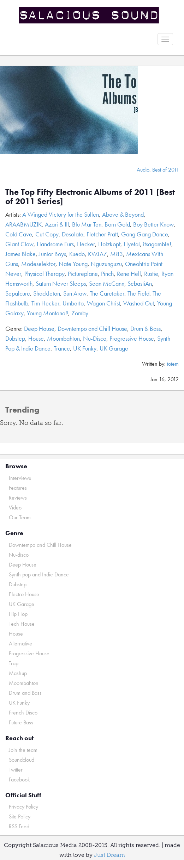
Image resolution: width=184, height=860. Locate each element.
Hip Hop (18, 614)
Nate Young (73, 264)
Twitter (16, 769)
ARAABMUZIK (23, 224)
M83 (116, 254)
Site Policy (19, 816)
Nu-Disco (94, 338)
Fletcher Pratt (102, 234)
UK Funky (84, 348)
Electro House (24, 594)
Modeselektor (38, 264)
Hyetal (132, 244)
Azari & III (57, 224)
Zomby (79, 313)
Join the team (23, 750)
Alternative (20, 643)
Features (18, 487)
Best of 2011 (165, 169)
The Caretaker (107, 293)
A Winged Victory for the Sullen (60, 214)
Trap (13, 663)
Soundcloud (21, 759)
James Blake (20, 254)
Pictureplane (83, 274)
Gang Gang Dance (144, 234)
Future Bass (21, 722)
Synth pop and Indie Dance (39, 574)
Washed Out (138, 303)
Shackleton (46, 293)
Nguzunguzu (106, 264)
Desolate (72, 234)
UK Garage (114, 348)
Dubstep (15, 338)
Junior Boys (52, 254)
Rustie (151, 274)
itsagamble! (157, 244)
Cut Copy (47, 234)
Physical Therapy (44, 274)
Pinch (107, 274)
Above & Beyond (123, 214)
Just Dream (109, 855)
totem (173, 363)
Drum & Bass (145, 328)
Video (15, 507)
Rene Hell (129, 274)
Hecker (86, 244)
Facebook (19, 779)
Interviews (20, 478)
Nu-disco (19, 554)
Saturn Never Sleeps (61, 283)
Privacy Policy (23, 806)
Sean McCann (106, 283)
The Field (138, 293)
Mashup (18, 673)
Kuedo (77, 254)
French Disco (23, 712)
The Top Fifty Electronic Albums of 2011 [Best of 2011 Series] (90, 196)
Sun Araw (75, 293)
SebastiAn (139, 283)
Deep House (39, 328)
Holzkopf (109, 244)
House (36, 338)
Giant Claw (19, 244)
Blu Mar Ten (86, 224)
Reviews (18, 497)
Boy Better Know (153, 224)
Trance (62, 348)
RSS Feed (19, 826)
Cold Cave (18, 234)
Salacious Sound (89, 15)
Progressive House (131, 338)
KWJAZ (97, 254)
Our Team (20, 517)
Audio (143, 169)
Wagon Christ (103, 303)
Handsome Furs (55, 244)
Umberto (73, 303)
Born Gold (117, 224)
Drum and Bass (25, 693)
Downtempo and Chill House (92, 328)
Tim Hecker (45, 303)
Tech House (22, 623)
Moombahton (63, 338)
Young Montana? (47, 313)
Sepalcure (17, 293)
